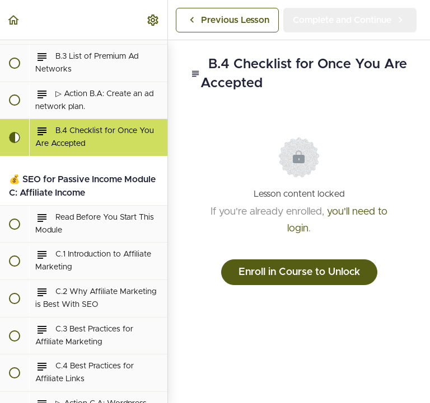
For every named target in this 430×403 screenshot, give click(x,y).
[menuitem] (153, 20)
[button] (14, 20)
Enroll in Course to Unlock (299, 272)
